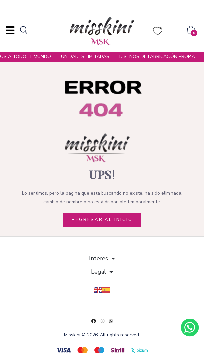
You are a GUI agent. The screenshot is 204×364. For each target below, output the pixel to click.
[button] (191, 31)
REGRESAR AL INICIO (102, 220)
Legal (102, 271)
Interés (102, 258)
